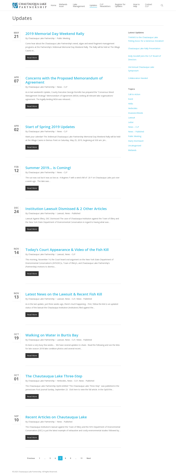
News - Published (72, 213)
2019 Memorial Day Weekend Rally (54, 33)
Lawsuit (60, 213)
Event (130, 99)
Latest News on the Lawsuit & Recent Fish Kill (63, 294)
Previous (31, 458)
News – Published (136, 131)
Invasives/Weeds (135, 113)
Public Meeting (63, 38)
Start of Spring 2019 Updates (50, 126)
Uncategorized (134, 145)
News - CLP (62, 87)
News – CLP (133, 127)
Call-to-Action (134, 94)
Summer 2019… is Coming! (48, 167)
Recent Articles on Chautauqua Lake (56, 416)
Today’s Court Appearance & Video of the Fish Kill (67, 249)
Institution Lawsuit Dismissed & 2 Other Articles (66, 208)
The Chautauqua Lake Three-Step (53, 376)
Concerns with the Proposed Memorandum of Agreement (64, 80)
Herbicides (61, 380)
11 (81, 458)
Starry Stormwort (136, 141)
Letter (131, 122)
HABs (130, 103)
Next (89, 458)
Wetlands (132, 150)
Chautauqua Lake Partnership (41, 38)
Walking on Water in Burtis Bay (51, 335)
